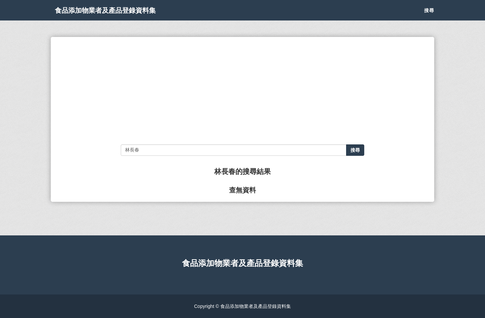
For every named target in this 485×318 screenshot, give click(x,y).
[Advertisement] (242, 91)
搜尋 (429, 17)
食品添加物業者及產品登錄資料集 (121, 16)
